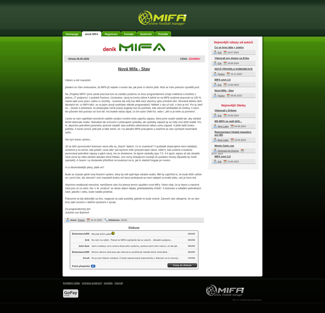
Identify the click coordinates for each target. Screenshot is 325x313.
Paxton (81, 220)
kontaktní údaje (71, 283)
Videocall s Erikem (225, 110)
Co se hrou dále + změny (229, 47)
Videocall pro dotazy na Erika (232, 58)
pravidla (108, 283)
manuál (119, 283)
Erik (220, 52)
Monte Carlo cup (224, 145)
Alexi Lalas (222, 126)
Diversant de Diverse (228, 151)
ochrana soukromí (92, 283)
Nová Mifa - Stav (134, 69)
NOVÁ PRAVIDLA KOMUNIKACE (234, 69)
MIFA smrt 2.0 (223, 79)
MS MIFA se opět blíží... (228, 121)
